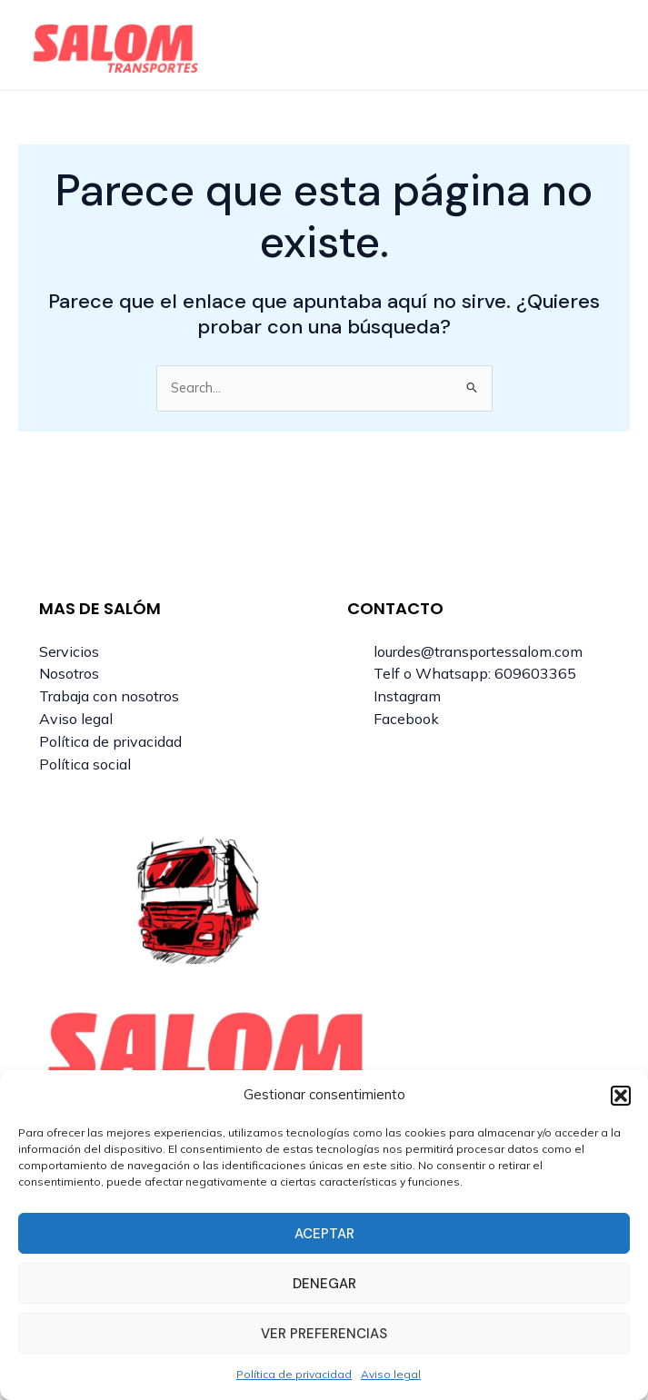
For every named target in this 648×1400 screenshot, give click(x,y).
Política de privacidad (294, 1374)
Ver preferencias (324, 1334)
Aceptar (324, 1234)
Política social (85, 764)
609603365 (535, 673)
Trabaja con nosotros (109, 696)
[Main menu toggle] (599, 45)
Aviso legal (391, 1374)
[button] (621, 1096)
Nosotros (69, 673)
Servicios (69, 651)
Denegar (324, 1284)
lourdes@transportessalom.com (478, 651)
